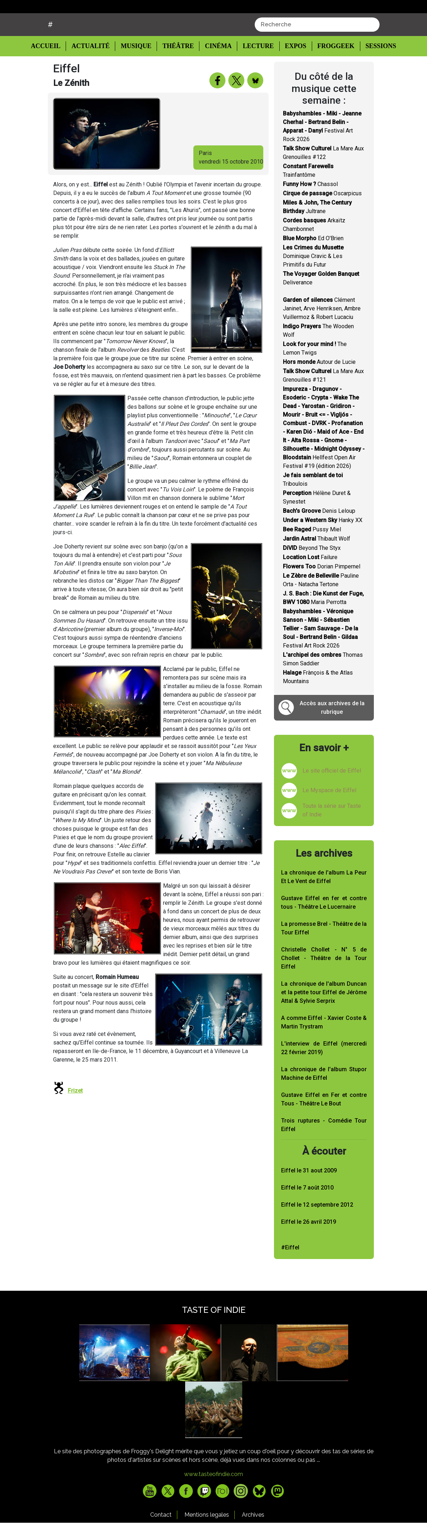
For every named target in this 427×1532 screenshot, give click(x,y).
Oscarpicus (322, 220)
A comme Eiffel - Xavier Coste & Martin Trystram (324, 1049)
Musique (136, 73)
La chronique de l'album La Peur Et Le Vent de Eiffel (324, 904)
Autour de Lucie (319, 389)
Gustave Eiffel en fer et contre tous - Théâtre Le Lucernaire (324, 929)
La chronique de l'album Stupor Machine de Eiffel (324, 1100)
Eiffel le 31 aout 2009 (309, 1197)
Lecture (255, 73)
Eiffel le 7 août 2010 (307, 1214)
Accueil (51, 72)
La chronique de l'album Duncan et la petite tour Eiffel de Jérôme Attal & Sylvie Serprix (324, 1019)
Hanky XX (322, 547)
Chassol (310, 211)
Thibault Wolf (316, 565)
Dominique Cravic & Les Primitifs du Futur (313, 283)
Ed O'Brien (313, 265)
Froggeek (332, 73)
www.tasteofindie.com (213, 1501)
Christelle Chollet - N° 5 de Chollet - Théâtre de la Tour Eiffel (324, 985)
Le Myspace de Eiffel (329, 817)
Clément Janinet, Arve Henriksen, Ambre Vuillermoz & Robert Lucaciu (322, 335)
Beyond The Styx (312, 575)
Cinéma (216, 73)
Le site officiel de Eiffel (332, 797)
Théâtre (177, 73)
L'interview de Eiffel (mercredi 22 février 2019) (324, 1075)
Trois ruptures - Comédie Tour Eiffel (324, 1152)
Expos (292, 73)
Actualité (91, 73)
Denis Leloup (319, 538)
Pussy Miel (312, 556)
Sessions (377, 73)
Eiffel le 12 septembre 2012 (317, 1231)
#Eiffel (290, 1274)
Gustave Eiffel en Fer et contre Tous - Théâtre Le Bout (324, 1126)
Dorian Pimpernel (321, 593)
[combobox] (317, 51)
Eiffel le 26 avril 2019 (308, 1248)
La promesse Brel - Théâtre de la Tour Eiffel (324, 955)
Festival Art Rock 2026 (320, 655)
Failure (310, 584)
